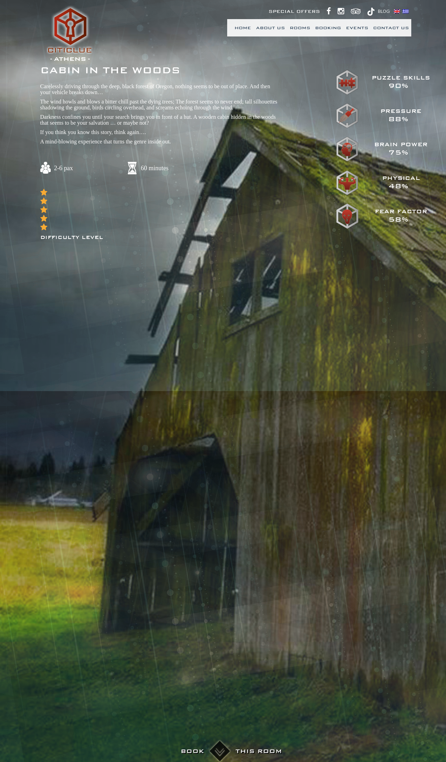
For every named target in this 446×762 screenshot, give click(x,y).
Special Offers (294, 11)
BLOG (384, 11)
